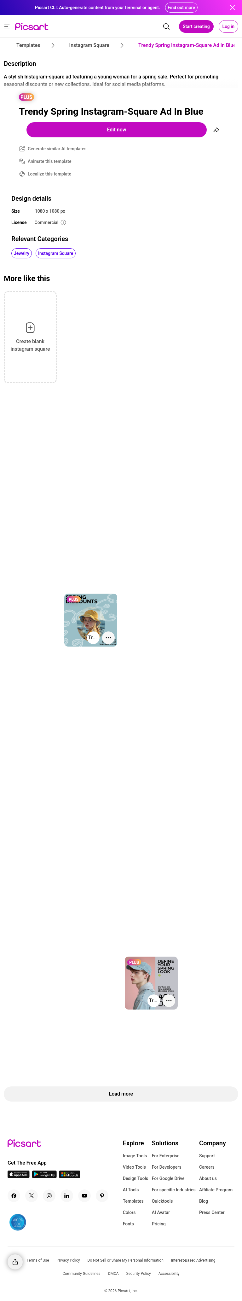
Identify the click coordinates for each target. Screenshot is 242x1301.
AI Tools (131, 1189)
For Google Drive (168, 1178)
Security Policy (138, 1273)
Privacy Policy (68, 1260)
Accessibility (169, 1273)
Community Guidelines (81, 1273)
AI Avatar (161, 1212)
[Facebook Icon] (14, 1195)
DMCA (113, 1273)
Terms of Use (38, 1260)
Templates (133, 1201)
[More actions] (108, 637)
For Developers (167, 1167)
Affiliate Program (216, 1189)
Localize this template (49, 173)
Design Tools (135, 1178)
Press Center (212, 1212)
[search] (166, 26)
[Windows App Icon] (69, 1176)
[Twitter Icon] (31, 1195)
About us (208, 1178)
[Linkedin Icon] (66, 1195)
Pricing (159, 1223)
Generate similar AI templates (57, 148)
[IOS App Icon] (19, 1176)
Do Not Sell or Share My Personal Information (126, 1260)
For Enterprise (166, 1155)
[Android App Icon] (44, 1176)
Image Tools (135, 1155)
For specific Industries (174, 1189)
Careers (207, 1167)
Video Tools (134, 1167)
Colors (129, 1212)
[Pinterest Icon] (102, 1195)
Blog (203, 1201)
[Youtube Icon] (84, 1195)
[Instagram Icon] (49, 1195)
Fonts (128, 1223)
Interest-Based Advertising (193, 1260)
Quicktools (162, 1201)
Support (207, 1155)
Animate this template (50, 161)
